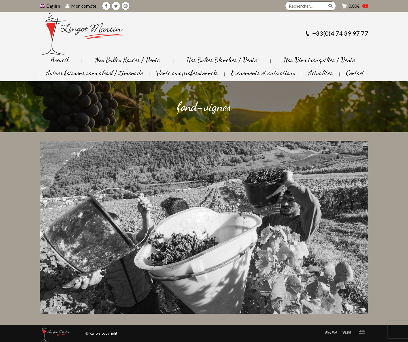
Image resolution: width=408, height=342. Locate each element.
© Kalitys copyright (101, 333)
